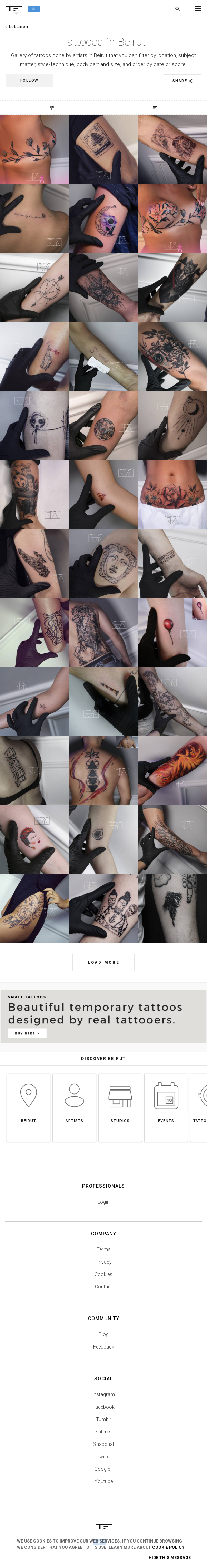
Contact (103, 1287)
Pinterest (103, 1431)
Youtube (104, 1481)
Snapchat (103, 1444)
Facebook (103, 1407)
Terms (104, 1249)
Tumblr (103, 1419)
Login (104, 1202)
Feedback (103, 1347)
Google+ (103, 1469)
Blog (104, 1334)
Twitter (103, 1456)
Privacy (104, 1262)
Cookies (103, 1274)
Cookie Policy (168, 1547)
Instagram (103, 1394)
